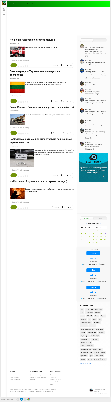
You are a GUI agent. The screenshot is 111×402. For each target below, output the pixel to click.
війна (94, 319)
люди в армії (85, 336)
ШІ (89, 319)
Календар (86, 218)
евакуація (84, 326)
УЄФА (82, 316)
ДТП (87, 309)
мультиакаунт (85, 339)
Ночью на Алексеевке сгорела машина (32, 39)
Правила (52, 375)
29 (93, 242)
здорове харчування (87, 329)
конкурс (101, 332)
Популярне (86, 40)
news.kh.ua (13, 4)
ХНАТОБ (89, 316)
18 (105, 236)
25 (105, 239)
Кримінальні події (23, 60)
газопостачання (86, 322)
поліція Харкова (86, 342)
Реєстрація (53, 377)
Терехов (97, 312)
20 (85, 239)
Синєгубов (89, 312)
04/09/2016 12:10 (14, 146)
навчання (95, 339)
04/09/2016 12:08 (14, 185)
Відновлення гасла (55, 379)
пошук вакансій (86, 349)
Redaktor (55, 65)
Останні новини (14, 377)
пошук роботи (97, 349)
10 (101, 233)
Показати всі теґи (85, 363)
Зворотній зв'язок (55, 382)
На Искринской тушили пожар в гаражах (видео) (38, 181)
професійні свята (86, 352)
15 (93, 236)
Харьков (83, 319)
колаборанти (92, 332)
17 (101, 236)
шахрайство (99, 356)
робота (96, 352)
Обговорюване (100, 40)
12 (82, 236)
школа (90, 359)
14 (89, 236)
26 (82, 242)
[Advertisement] (58, 21)
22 (93, 239)
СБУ (82, 312)
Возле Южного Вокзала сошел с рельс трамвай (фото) (42, 107)
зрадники (99, 329)
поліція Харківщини (87, 346)
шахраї (83, 359)
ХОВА (96, 316)
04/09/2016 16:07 (14, 78)
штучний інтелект (100, 359)
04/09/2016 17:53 (14, 43)
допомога (96, 322)
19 (82, 239)
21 (89, 239)
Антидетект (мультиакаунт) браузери (38, 378)
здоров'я (92, 326)
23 (97, 239)
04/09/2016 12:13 (14, 110)
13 (85, 236)
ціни (91, 356)
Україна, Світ (16, 96)
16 (97, 236)
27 (85, 242)
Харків (14, 60)
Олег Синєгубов (96, 309)
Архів (100, 218)
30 (97, 242)
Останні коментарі (15, 379)
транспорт (84, 356)
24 (101, 239)
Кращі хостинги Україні (36, 375)
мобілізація (95, 336)
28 (89, 242)
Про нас (52, 384)
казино (83, 332)
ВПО (82, 309)
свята (103, 352)
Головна (12, 375)
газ (100, 319)
